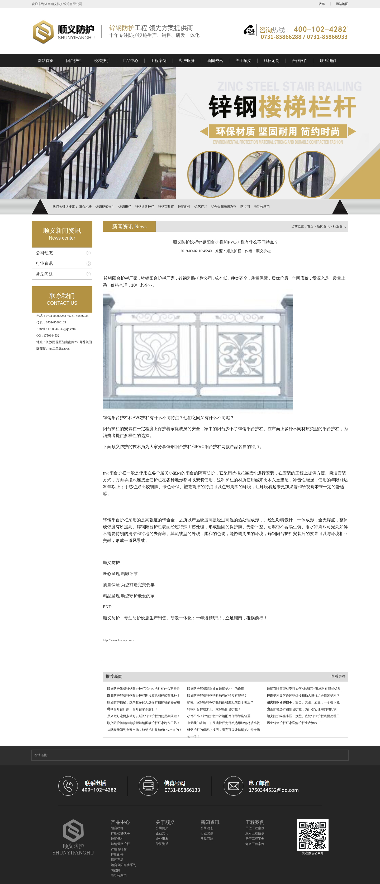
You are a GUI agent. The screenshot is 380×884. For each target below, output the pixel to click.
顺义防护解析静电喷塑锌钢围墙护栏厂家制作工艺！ (143, 723)
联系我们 (328, 61)
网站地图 (342, 4)
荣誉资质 (162, 844)
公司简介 (162, 828)
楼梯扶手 (102, 61)
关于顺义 (243, 61)
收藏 (322, 4)
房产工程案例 (254, 839)
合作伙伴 (300, 61)
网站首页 (46, 61)
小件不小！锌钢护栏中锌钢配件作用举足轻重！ (220, 716)
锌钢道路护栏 (144, 206)
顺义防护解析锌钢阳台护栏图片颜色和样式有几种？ (143, 695)
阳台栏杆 (85, 206)
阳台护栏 (74, 61)
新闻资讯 (215, 61)
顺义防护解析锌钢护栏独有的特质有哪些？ (217, 695)
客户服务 (187, 61)
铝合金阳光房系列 (223, 206)
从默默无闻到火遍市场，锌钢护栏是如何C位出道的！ (144, 730)
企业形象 (162, 839)
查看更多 (338, 676)
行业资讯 (44, 263)
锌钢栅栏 (124, 206)
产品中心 (130, 61)
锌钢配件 (184, 206)
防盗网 (245, 206)
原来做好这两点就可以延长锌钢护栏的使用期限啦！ (143, 716)
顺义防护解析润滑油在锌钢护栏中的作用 (215, 689)
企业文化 (162, 833)
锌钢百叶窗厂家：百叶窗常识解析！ (132, 709)
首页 (310, 226)
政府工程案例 (254, 833)
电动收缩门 (262, 206)
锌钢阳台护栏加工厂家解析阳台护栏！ (214, 709)
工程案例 (159, 61)
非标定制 (271, 61)
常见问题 (44, 274)
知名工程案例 (254, 844)
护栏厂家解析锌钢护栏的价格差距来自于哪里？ (220, 702)
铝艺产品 (200, 206)
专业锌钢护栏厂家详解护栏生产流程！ (294, 723)
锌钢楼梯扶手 (105, 206)
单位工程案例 (254, 828)
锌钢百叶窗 (166, 206)
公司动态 (44, 253)
